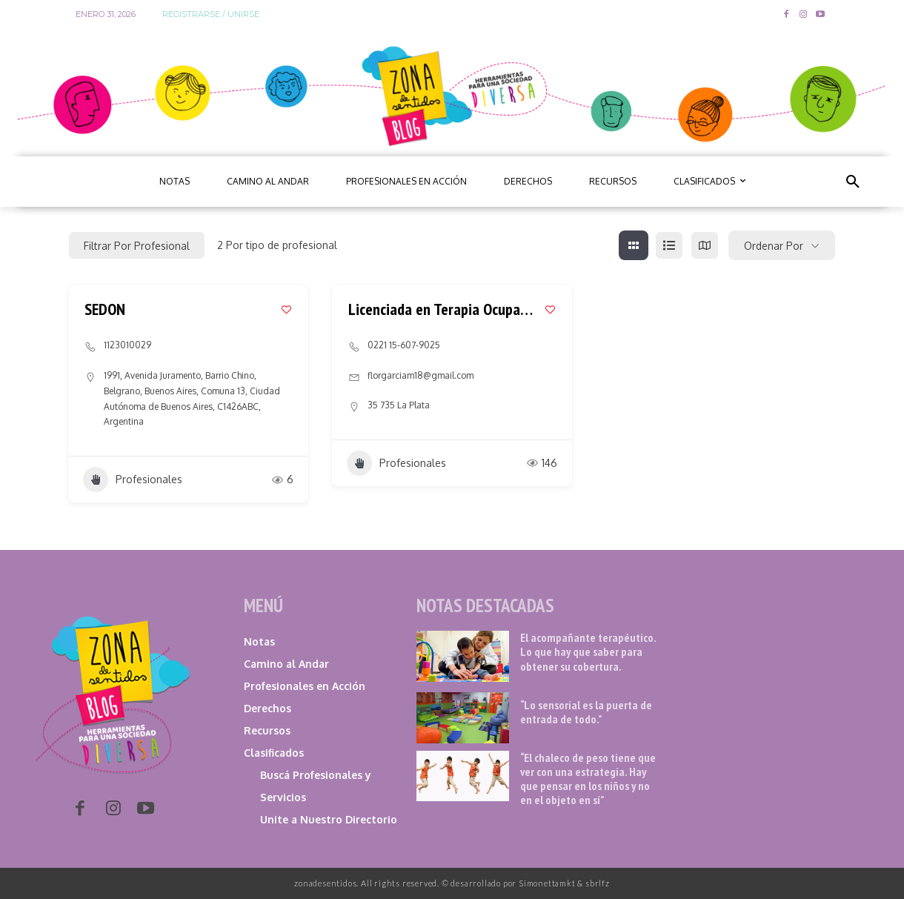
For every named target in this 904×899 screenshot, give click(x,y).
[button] (853, 181)
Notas (259, 641)
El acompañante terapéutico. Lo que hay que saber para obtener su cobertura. (588, 651)
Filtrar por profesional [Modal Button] (137, 245)
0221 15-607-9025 (404, 345)
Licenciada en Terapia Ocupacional (452, 309)
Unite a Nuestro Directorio (328, 819)
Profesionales (132, 479)
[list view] (669, 245)
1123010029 (127, 345)
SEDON (104, 309)
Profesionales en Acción (304, 686)
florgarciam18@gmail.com (420, 375)
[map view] (704, 245)
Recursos (267, 730)
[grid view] (633, 245)
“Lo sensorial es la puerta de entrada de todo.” (586, 711)
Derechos (267, 708)
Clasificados (274, 752)
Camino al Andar (286, 663)
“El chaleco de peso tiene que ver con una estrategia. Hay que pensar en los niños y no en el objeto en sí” (588, 779)
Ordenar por (773, 245)
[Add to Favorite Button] (286, 309)
